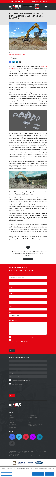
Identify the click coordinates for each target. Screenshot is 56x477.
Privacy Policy (31, 420)
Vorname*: (11, 274)
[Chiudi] (53, 468)
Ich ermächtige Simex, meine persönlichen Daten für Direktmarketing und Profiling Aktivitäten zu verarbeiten (25, 340)
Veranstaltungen (12, 424)
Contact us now (28, 259)
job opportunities (12, 427)
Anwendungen (12, 419)
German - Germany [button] (28, 6)
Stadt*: (11, 306)
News (15, 57)
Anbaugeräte (12, 417)
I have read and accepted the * (21, 380)
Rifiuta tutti (49, 474)
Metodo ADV (15, 455)
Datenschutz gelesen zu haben (33, 337)
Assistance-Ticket (32, 415)
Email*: (11, 287)
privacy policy (27, 380)
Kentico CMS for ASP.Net (36, 455)
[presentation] (20, 346)
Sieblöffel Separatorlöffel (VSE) (17, 54)
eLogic (21, 455)
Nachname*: (12, 281)
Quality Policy (31, 422)
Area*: (10, 312)
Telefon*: (11, 293)
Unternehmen (12, 420)
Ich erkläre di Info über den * (27, 337)
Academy (45, 1)
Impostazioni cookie (6, 474)
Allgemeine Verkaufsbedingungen (35, 424)
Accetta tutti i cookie (38, 474)
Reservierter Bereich (36, 1)
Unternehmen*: (13, 300)
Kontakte (11, 425)
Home (10, 415)
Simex (11, 455)
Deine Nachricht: (13, 320)
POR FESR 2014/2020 (32, 425)
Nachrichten (11, 422)
